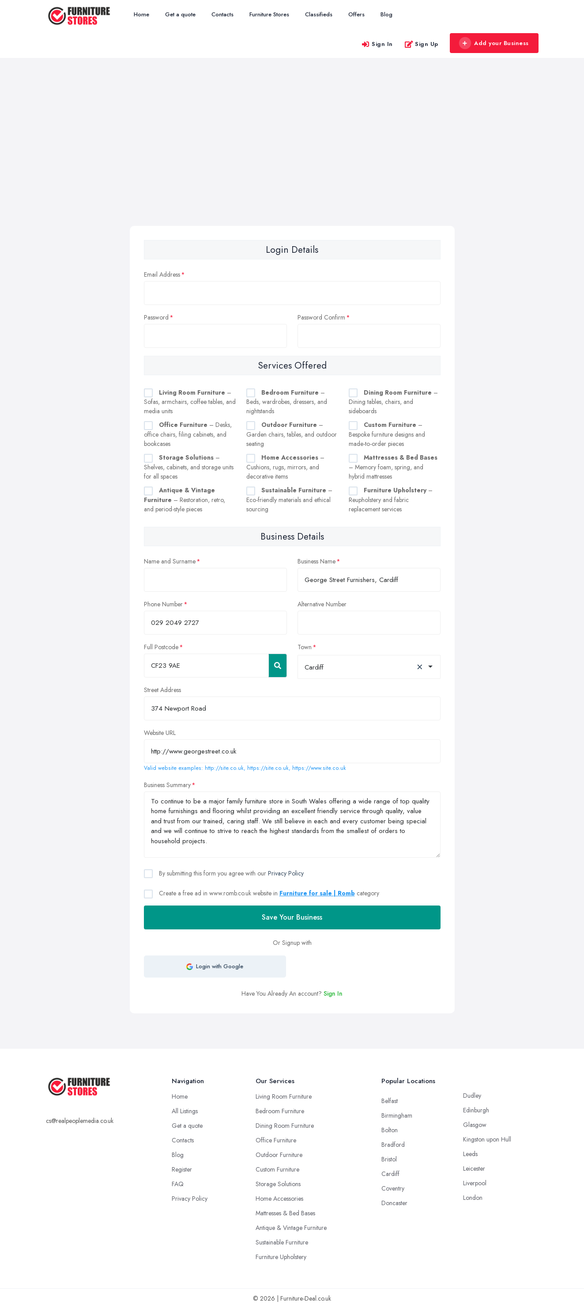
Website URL (160, 732)
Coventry (392, 1188)
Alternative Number (322, 604)
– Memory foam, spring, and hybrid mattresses (393, 467)
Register (182, 1169)
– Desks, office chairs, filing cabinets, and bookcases (188, 434)
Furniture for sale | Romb (317, 893)
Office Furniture (276, 1140)
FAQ (178, 1184)
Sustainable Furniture (282, 1242)
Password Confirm (321, 317)
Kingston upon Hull (487, 1139)
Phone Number (163, 604)
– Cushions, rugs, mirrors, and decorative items (285, 467)
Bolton (389, 1130)
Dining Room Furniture (285, 1125)
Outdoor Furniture (279, 1154)
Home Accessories (279, 1198)
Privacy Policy (286, 873)
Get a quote (180, 14)
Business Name (316, 561)
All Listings (185, 1111)
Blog (386, 14)
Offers (356, 14)
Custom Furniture (277, 1169)
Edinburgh (476, 1110)
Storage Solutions (278, 1184)
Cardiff (390, 1173)
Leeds (470, 1153)
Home (141, 14)
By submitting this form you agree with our (230, 873)
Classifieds (318, 14)
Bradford (393, 1144)
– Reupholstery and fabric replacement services (391, 500)
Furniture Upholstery (281, 1256)
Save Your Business (292, 917)
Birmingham (396, 1115)
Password (156, 317)
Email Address (162, 274)
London (472, 1197)
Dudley (472, 1095)
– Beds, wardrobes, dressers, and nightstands (286, 402)
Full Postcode (161, 647)
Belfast (389, 1100)
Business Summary (167, 784)
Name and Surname (170, 561)
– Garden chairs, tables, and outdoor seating (291, 434)
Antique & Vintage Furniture (291, 1227)
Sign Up (421, 44)
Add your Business (494, 43)
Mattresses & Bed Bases (285, 1213)
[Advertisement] (292, 159)
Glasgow (474, 1124)
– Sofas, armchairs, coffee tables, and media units (190, 402)
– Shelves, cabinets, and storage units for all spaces (189, 467)
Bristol (389, 1159)
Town (305, 647)
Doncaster (394, 1203)
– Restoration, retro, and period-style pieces (184, 500)
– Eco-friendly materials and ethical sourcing (289, 500)
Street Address (162, 689)
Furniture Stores (269, 14)
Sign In (377, 44)
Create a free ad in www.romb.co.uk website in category (268, 893)
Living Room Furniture (284, 1096)
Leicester (474, 1168)
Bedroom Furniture (280, 1111)
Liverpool (474, 1183)
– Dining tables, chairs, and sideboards (393, 402)
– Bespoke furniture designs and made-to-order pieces (387, 434)
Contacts (222, 14)
